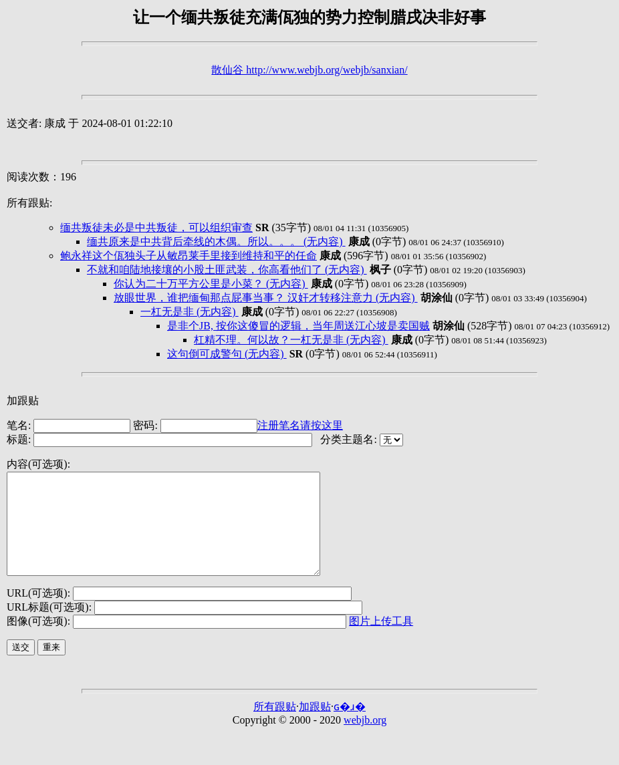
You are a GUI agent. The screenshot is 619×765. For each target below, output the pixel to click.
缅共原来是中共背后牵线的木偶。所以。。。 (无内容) (216, 241)
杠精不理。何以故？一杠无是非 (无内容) (291, 339)
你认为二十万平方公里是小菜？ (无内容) (211, 283)
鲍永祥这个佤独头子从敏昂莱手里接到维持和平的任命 (188, 255)
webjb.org (365, 740)
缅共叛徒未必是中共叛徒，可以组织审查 (156, 227)
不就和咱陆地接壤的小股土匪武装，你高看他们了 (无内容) (227, 269)
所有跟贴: (29, 202)
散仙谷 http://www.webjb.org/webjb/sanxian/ (309, 69)
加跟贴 (23, 400)
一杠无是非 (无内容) (189, 311)
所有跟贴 (274, 726)
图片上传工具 (381, 641)
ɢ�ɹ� (350, 726)
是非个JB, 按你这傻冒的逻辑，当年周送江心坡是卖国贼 (298, 325)
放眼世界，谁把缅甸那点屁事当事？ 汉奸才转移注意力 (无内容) (266, 297)
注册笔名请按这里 (300, 425)
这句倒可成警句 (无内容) (227, 353)
